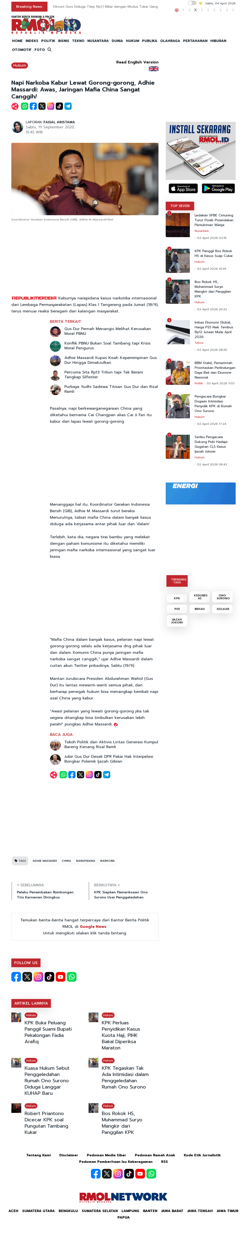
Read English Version (137, 62)
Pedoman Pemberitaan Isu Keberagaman (115, 1161)
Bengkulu (68, 1210)
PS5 (177, 609)
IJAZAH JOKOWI (177, 621)
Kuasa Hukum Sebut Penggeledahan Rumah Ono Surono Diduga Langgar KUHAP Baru (47, 1080)
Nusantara (202, 231)
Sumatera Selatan (100, 1210)
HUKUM (132, 40)
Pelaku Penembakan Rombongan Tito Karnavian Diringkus (45, 895)
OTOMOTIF (22, 49)
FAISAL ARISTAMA (59, 122)
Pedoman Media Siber (106, 1155)
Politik (199, 383)
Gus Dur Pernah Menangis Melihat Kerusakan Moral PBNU (107, 331)
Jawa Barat (172, 1210)
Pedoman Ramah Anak (155, 1155)
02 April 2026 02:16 (211, 238)
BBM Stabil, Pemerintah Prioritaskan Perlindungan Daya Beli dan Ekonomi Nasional (215, 370)
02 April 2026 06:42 (212, 464)
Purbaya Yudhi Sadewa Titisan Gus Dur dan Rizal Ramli (111, 389)
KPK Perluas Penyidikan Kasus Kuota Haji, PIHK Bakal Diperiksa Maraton (121, 1035)
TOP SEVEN (180, 205)
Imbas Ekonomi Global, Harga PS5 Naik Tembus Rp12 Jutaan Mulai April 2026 (214, 329)
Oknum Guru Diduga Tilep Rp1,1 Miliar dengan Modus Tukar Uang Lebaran (112, 7)
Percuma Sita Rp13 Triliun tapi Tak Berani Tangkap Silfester (103, 374)
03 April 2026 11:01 (220, 383)
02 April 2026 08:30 (212, 350)
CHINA (66, 861)
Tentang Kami (38, 1155)
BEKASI (200, 609)
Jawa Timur (228, 1210)
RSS (164, 1161)
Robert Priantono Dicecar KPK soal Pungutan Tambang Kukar (46, 1122)
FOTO (39, 49)
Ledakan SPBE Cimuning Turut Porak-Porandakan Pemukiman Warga (214, 220)
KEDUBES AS (200, 596)
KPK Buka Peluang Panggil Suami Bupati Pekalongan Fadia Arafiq (48, 1032)
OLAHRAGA (170, 40)
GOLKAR (223, 609)
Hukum (19, 65)
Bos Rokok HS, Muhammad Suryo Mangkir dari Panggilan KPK (122, 1122)
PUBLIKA (149, 40)
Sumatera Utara (38, 1210)
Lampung (130, 1210)
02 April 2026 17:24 (211, 424)
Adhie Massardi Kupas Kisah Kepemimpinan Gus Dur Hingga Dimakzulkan (110, 360)
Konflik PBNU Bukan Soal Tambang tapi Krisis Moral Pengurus (107, 346)
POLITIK (48, 40)
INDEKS (32, 40)
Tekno (199, 343)
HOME (17, 40)
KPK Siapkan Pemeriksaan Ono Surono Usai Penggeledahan (121, 895)
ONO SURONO (223, 596)
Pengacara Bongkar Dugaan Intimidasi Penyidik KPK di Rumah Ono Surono (213, 404)
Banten (150, 1210)
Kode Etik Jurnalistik (202, 1155)
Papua (123, 1217)
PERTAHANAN (195, 40)
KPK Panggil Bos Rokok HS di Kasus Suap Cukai (214, 253)
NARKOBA (107, 861)
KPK (177, 598)
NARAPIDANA (85, 861)
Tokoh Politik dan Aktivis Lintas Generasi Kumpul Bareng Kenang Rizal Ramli (111, 744)
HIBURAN (218, 40)
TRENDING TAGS (178, 581)
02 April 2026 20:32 (212, 309)
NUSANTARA (98, 40)
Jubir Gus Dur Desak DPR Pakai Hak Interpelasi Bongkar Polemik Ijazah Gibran (108, 759)
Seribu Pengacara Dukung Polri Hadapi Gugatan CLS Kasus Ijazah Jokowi (211, 444)
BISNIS (63, 40)
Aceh (13, 1210)
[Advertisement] (84, 259)
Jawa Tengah (200, 1210)
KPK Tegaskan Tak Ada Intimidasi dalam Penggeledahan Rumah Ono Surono (125, 1077)
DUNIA (117, 40)
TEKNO (78, 40)
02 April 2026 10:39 (211, 269)
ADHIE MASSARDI (45, 861)
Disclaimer (68, 1155)
